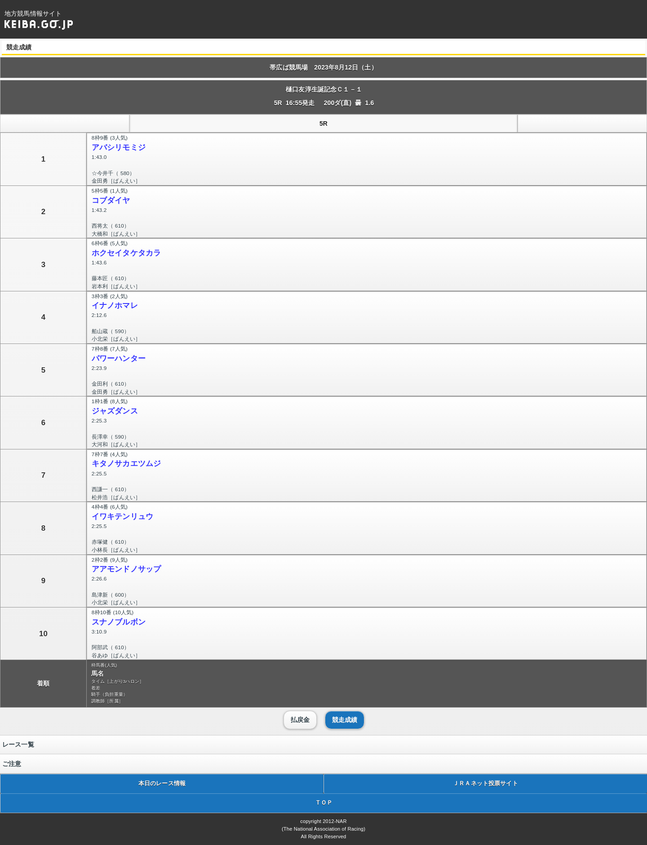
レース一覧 (18, 744)
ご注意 (11, 763)
